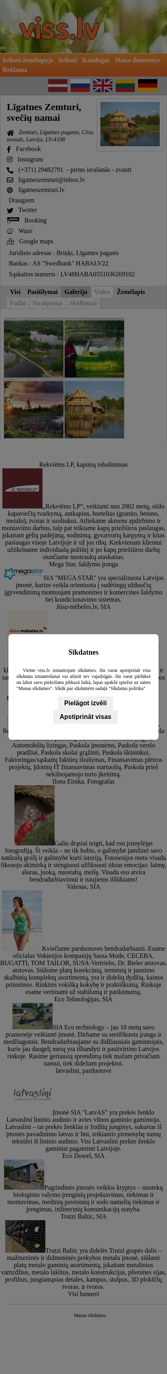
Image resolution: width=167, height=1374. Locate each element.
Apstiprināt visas (86, 716)
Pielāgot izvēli (85, 703)
